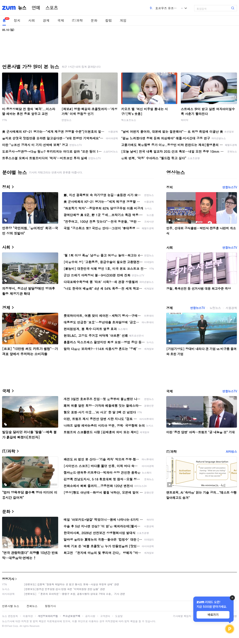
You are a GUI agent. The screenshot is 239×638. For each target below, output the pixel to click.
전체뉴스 (32, 606)
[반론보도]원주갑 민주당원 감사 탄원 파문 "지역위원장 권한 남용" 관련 (64, 589)
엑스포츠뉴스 (128, 120)
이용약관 (28, 616)
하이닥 (184, 120)
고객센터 (105, 616)
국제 (60, 20)
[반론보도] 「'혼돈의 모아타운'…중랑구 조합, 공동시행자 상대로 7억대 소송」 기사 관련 (74, 594)
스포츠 (52, 8)
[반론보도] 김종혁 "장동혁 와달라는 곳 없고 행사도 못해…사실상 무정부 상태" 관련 (71, 584)
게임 (123, 20)
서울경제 (231, 308)
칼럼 (108, 20)
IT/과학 (77, 20)
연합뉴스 (66, 120)
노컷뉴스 (215, 308)
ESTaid (8, 625)
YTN (4, 120)
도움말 (119, 616)
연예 (36, 8)
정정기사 (8, 579)
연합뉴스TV (229, 187)
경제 (46, 20)
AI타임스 (231, 451)
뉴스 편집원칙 (10, 616)
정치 (17, 20)
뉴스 (22, 8)
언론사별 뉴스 (10, 606)
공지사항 (90, 616)
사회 (31, 20)
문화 (94, 20)
